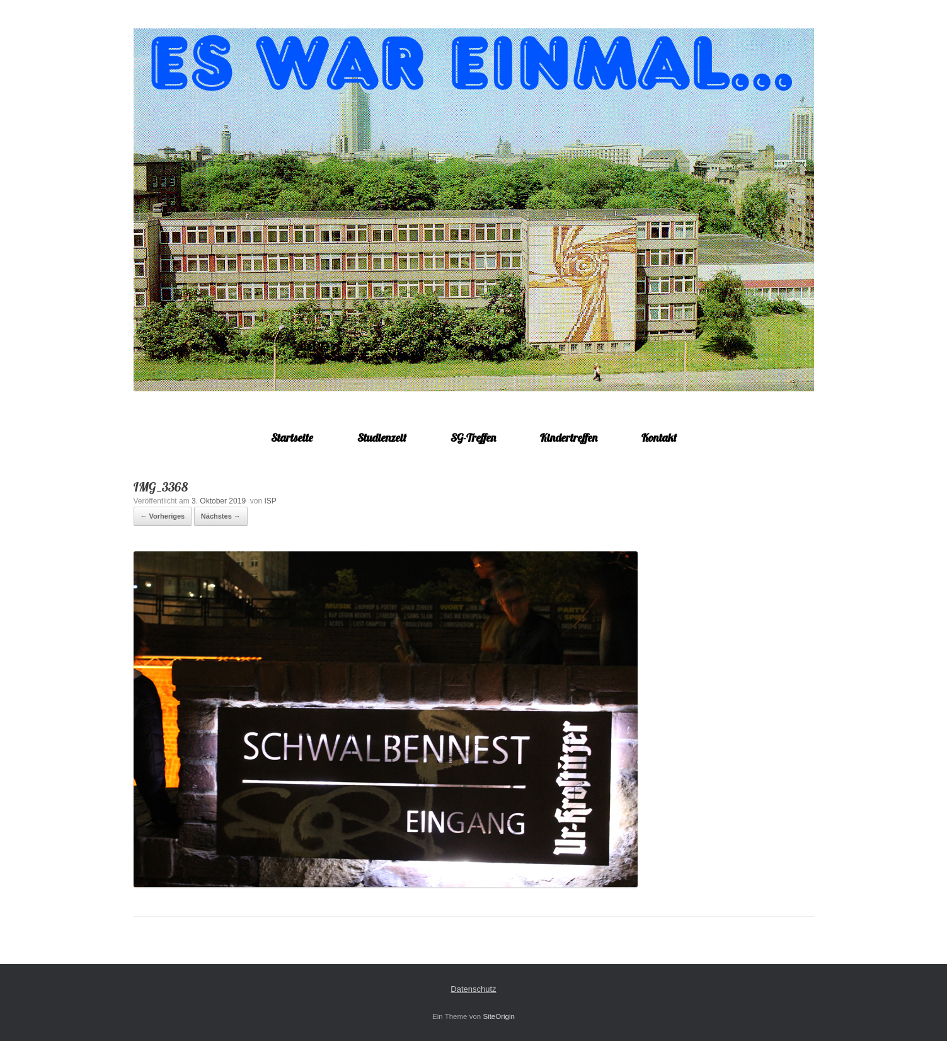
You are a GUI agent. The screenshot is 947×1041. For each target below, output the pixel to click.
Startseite (292, 437)
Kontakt (659, 437)
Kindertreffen (568, 437)
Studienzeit (381, 437)
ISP (270, 501)
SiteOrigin (499, 1016)
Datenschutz (473, 989)
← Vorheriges (163, 516)
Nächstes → (221, 516)
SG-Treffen (473, 437)
